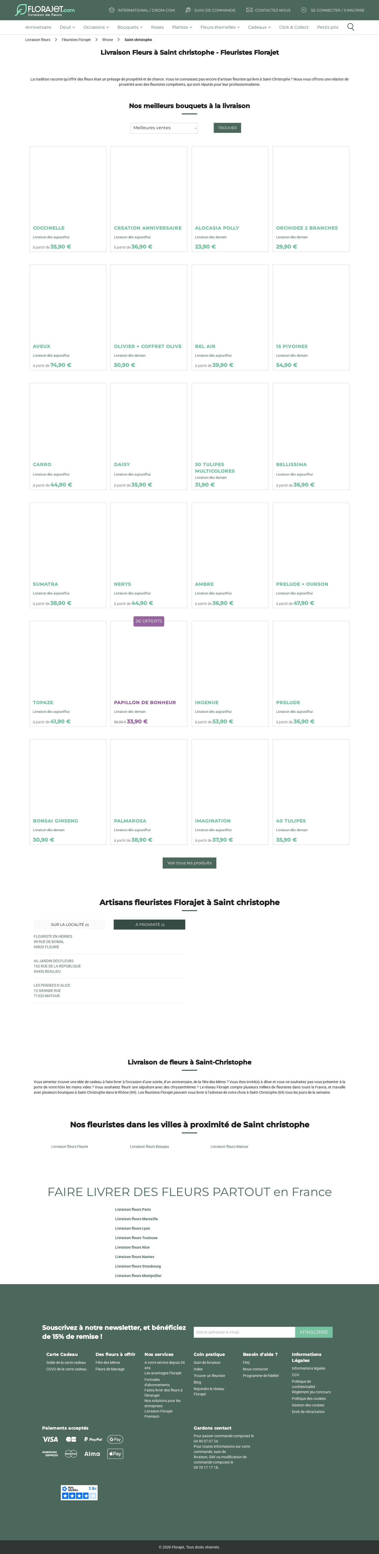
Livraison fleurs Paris (133, 1209)
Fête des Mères (108, 1362)
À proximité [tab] (149, 924)
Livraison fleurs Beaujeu (149, 1146)
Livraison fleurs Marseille (136, 1219)
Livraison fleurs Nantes (134, 1257)
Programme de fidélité (261, 1376)
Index (198, 1369)
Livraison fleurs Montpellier (138, 1276)
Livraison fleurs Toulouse (136, 1238)
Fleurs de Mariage (110, 1369)
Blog (197, 1382)
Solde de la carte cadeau (66, 1362)
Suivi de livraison (207, 1362)
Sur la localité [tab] (69, 924)
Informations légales (308, 1368)
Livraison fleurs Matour (229, 1146)
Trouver (227, 127)
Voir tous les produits (189, 862)
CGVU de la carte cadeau (66, 1369)
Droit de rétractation (308, 1412)
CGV (295, 1375)
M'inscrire (314, 1332)
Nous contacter (255, 1369)
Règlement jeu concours (311, 1392)
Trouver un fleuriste (209, 1376)
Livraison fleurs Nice (132, 1247)
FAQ (246, 1362)
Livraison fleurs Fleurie (69, 1146)
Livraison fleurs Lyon (132, 1228)
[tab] (40, 27)
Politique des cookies (309, 1398)
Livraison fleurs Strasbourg (138, 1266)
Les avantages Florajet (163, 1373)
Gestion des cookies (308, 1405)
